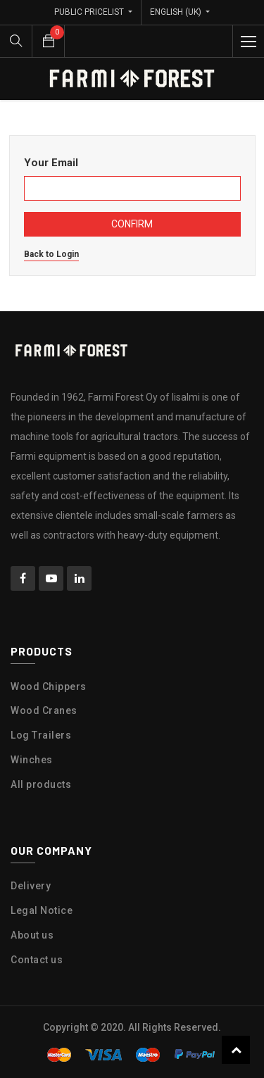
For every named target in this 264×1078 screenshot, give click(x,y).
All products (41, 784)
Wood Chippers (49, 686)
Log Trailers (41, 735)
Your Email (51, 162)
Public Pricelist (90, 12)
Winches (32, 759)
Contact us (37, 959)
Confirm (132, 224)
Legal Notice (42, 910)
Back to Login (51, 254)
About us (32, 935)
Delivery (31, 885)
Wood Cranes (44, 710)
